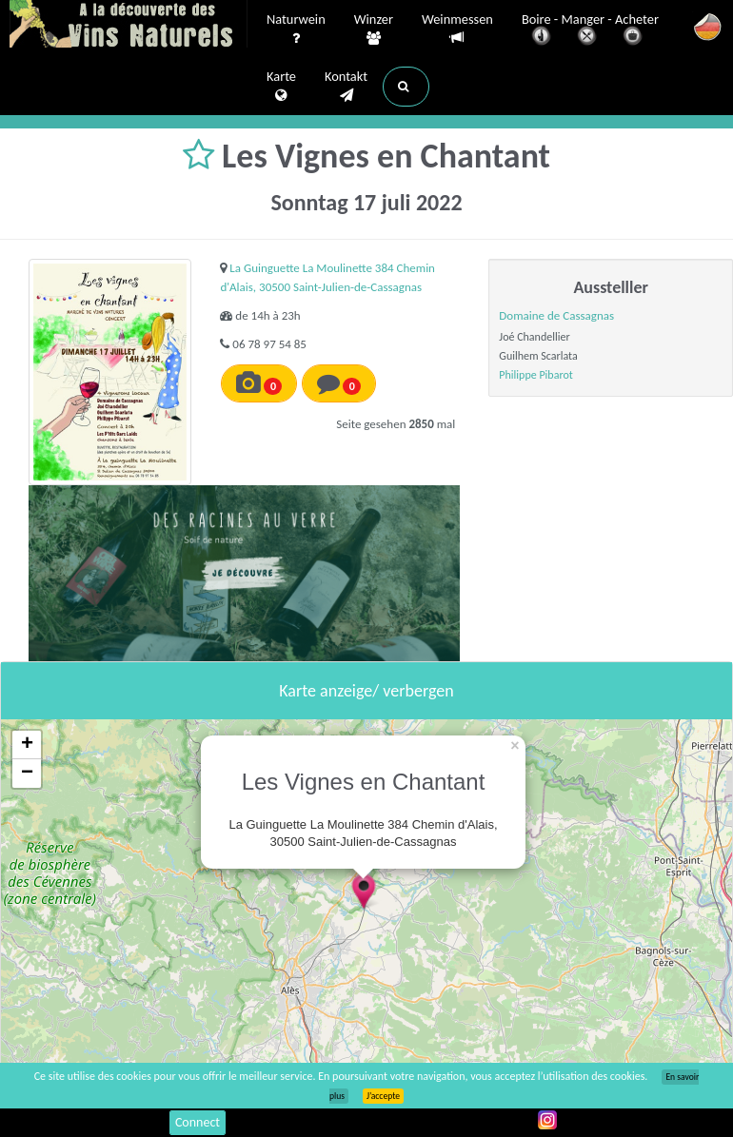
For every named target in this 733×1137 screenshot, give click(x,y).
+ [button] (27, 745)
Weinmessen (457, 29)
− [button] (27, 773)
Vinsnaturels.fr (129, 25)
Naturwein (296, 29)
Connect (197, 1122)
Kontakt (346, 86)
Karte (281, 86)
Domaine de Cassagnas (556, 315)
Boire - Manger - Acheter (590, 30)
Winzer (373, 29)
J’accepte (383, 1096)
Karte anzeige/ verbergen (366, 690)
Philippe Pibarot (535, 375)
